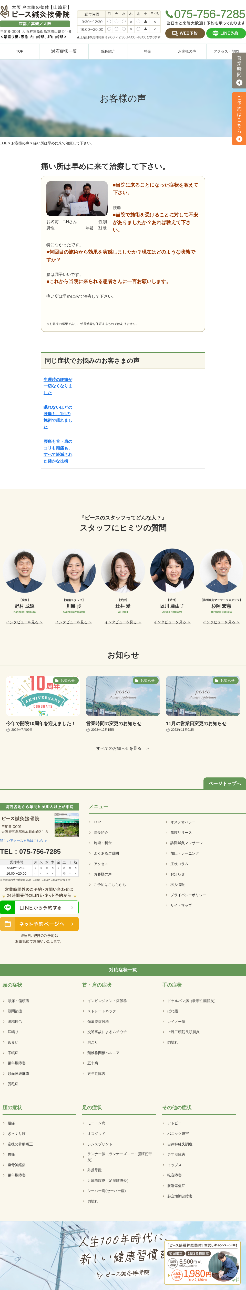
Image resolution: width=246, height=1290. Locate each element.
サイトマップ (181, 905)
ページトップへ (225, 783)
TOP (3, 143)
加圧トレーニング (184, 853)
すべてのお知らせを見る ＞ (123, 748)
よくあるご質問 (106, 853)
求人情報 (177, 885)
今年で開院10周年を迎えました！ (41, 723)
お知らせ (177, 874)
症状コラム (179, 864)
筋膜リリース (181, 833)
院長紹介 (101, 833)
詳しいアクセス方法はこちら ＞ (24, 841)
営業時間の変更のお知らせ (113, 723)
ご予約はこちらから (110, 885)
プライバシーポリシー (188, 895)
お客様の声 (20, 143)
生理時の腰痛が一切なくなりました (58, 386)
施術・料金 (103, 843)
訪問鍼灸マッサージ (186, 843)
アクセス (101, 864)
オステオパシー (183, 822)
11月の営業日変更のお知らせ (196, 723)
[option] (25, 586)
